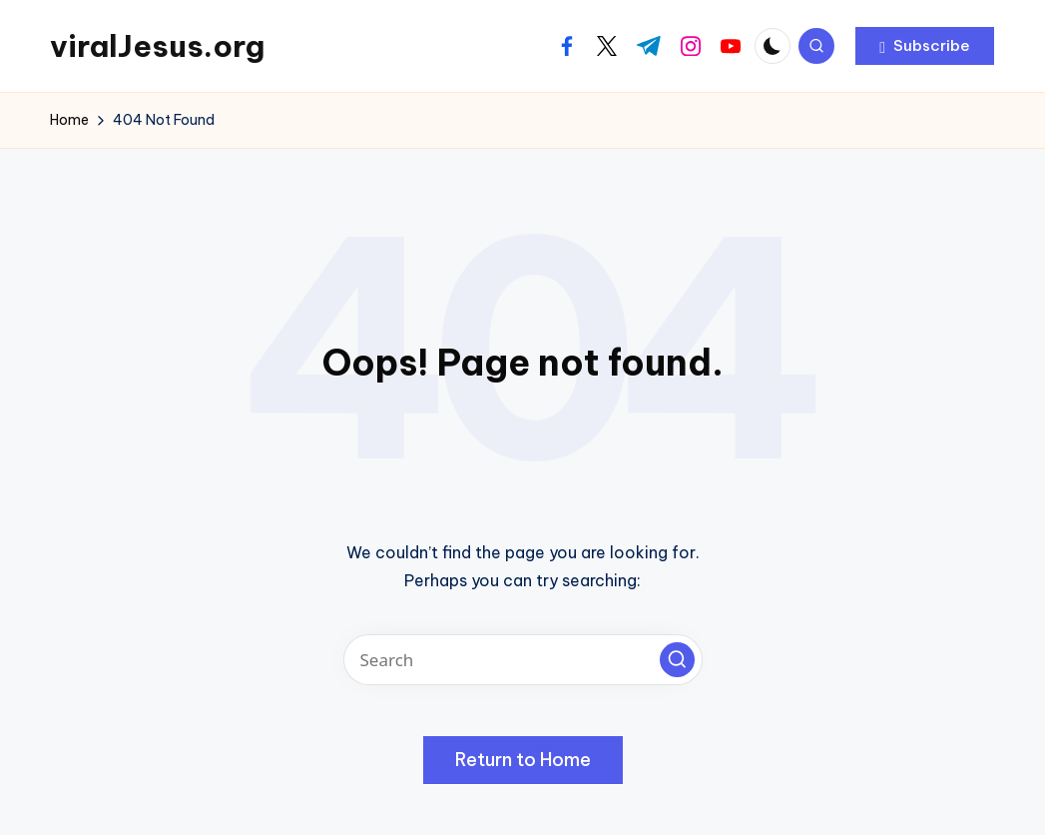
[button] (924, 46)
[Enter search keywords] (523, 659)
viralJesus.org (157, 46)
